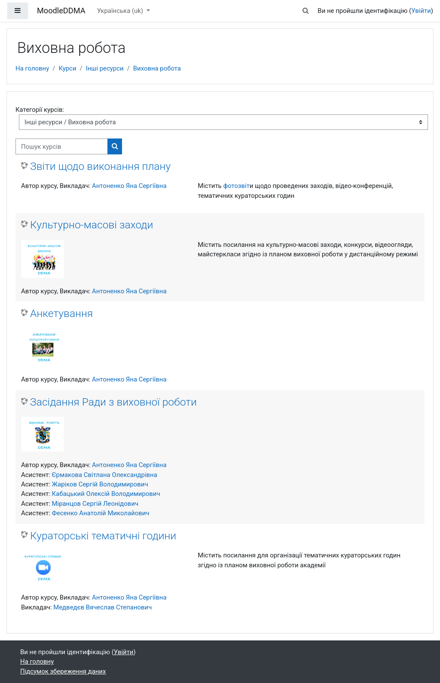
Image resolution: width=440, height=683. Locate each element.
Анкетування (61, 313)
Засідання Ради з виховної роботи (113, 402)
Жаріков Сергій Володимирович (100, 484)
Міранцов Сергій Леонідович (95, 504)
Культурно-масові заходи (91, 224)
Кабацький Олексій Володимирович (106, 494)
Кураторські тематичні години (103, 535)
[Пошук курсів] (61, 146)
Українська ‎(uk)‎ (121, 11)
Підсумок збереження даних (63, 671)
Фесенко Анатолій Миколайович (101, 513)
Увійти (421, 11)
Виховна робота (157, 68)
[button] (305, 10)
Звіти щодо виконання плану (100, 166)
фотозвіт (236, 186)
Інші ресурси (105, 68)
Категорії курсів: (39, 110)
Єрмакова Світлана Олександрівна (104, 475)
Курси (67, 68)
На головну (32, 68)
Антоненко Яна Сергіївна (129, 186)
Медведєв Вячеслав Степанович (102, 607)
